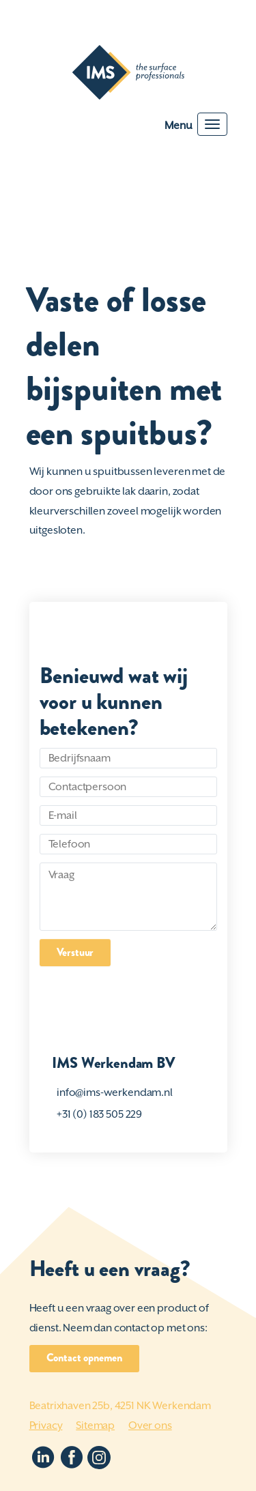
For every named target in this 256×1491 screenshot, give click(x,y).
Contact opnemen (84, 1357)
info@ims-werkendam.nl (115, 1092)
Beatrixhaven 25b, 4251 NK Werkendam (120, 1406)
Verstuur (75, 952)
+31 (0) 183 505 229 (99, 1114)
